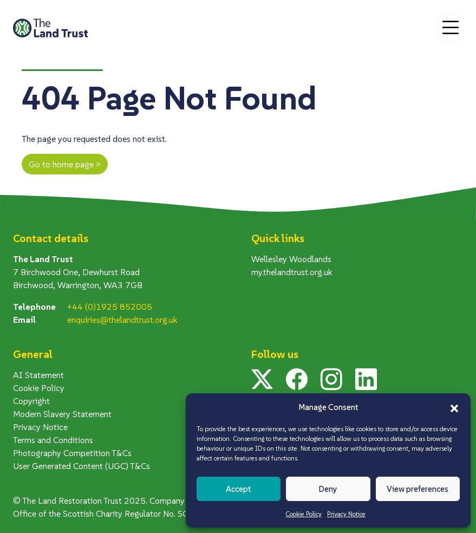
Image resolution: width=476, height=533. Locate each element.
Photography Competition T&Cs (72, 452)
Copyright (31, 400)
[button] (454, 407)
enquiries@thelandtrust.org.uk (122, 319)
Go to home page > (65, 164)
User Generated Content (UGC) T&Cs (81, 465)
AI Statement (38, 374)
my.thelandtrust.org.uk (291, 271)
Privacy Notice (346, 514)
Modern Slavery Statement (62, 413)
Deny (327, 489)
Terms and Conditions (53, 439)
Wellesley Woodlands (291, 258)
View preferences (417, 489)
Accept (238, 489)
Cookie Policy (303, 514)
